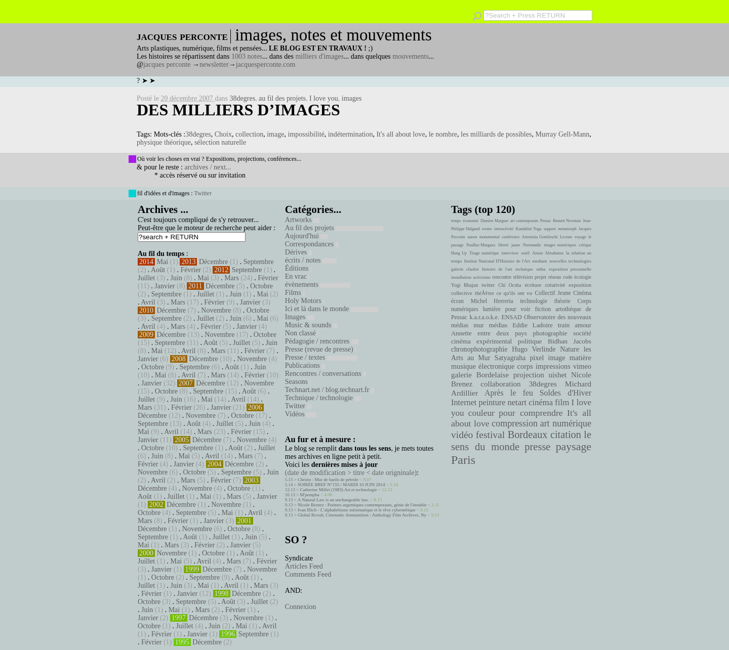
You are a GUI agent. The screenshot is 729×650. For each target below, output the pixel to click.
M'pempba (309, 494)
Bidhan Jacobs (569, 341)
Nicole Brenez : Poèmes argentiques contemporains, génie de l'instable (362, 504)
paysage (573, 447)
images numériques (560, 245)
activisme (482, 277)
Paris (463, 459)
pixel (537, 358)
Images (299, 317)
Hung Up (459, 253)
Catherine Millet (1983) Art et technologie (338, 489)
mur (478, 325)
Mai (163, 262)
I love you (323, 98)
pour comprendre (531, 413)
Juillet (146, 278)
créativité (555, 285)
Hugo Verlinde (533, 349)
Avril (148, 302)
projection (528, 375)
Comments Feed (308, 574)
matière (580, 358)
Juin (176, 278)
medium (539, 261)
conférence (510, 237)
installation (461, 277)
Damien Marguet (494, 221)
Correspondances (312, 244)
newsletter (214, 64)
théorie (562, 301)
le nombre (443, 134)
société (582, 333)
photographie (550, 333)
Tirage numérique (484, 253)
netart (516, 402)
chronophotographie (479, 349)
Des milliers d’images (238, 110)
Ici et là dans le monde (331, 309)
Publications (305, 365)
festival (490, 434)
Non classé (302, 333)
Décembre (213, 262)
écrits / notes (311, 260)
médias (498, 325)
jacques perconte (167, 64)
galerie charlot (465, 269)
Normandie (532, 245)
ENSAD (511, 317)
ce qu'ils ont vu (514, 293)
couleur (481, 413)
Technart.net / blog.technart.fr (329, 390)
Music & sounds (311, 325)
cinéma (541, 402)
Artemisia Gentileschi (540, 237)
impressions (553, 366)
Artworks (302, 220)
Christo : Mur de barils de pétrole (328, 479)
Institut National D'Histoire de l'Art (497, 261)
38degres (243, 98)
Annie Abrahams (547, 252)
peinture (491, 402)
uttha (541, 269)
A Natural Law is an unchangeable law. (333, 499)
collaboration (500, 384)
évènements (318, 284)
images (352, 98)
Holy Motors (304, 301)
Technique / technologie (323, 398)
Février (190, 270)
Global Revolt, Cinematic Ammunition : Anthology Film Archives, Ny (362, 514)
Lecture (566, 237)
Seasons (298, 381)
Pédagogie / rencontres (321, 341)
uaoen (472, 237)
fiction (543, 309)
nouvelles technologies (570, 261)
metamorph (567, 229)
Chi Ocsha (509, 285)
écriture (533, 285)
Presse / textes (321, 357)
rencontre (502, 277)
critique (585, 245)
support (550, 229)
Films (295, 292)
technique (524, 269)
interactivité (503, 229)
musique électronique (482, 366)
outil (525, 252)
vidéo (462, 434)
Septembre (259, 262)
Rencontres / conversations (325, 373)
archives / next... (207, 167)
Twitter (202, 193)
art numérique (565, 423)
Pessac (545, 221)
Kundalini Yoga (529, 229)
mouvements (410, 56)
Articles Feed (304, 566)
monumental (489, 237)
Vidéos (300, 414)
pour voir (518, 309)
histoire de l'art (497, 269)
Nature (569, 349)
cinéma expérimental (481, 341)
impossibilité (306, 134)
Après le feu (508, 392)
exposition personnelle (570, 269)
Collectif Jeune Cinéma (563, 293)
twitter (488, 285)
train (564, 325)
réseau (554, 277)
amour (583, 325)
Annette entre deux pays (489, 333)
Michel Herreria (492, 301)
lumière (492, 309)
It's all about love (400, 134)
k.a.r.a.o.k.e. (484, 317)
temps (456, 221)
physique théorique (164, 142)
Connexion (300, 607)
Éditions (298, 268)
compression (515, 423)
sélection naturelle (220, 142)
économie (470, 221)
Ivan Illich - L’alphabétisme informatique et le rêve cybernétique (357, 509)
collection (249, 134)
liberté (503, 245)
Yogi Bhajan (464, 285)
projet (540, 277)
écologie (582, 277)
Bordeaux (528, 434)
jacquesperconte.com (266, 64)
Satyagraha (510, 358)
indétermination (350, 134)
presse (537, 446)
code (568, 277)
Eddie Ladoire (532, 325)
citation (565, 434)
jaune (515, 245)
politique (530, 341)
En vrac (297, 276)
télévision (523, 277)
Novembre (216, 310)
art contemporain (524, 221)
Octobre (261, 286)
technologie (533, 301)
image (275, 134)
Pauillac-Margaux (480, 245)
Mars (231, 278)
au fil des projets (282, 98)
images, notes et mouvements (333, 35)
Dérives (298, 252)
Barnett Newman (567, 221)
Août (158, 270)
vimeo (582, 366)
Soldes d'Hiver (565, 392)
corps (525, 366)
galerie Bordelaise (480, 375)
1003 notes (246, 56)
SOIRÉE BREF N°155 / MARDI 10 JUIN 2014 (341, 484)
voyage (580, 237)
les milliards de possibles (496, 134)
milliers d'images (319, 56)
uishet (557, 375)
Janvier (164, 286)
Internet (463, 402)
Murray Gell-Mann (562, 134)
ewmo (487, 229)
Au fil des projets (334, 228)
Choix (223, 134)
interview (510, 252)
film (562, 402)
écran (457, 301)
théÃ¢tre (484, 293)
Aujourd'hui (306, 236)
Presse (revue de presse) (320, 349)
